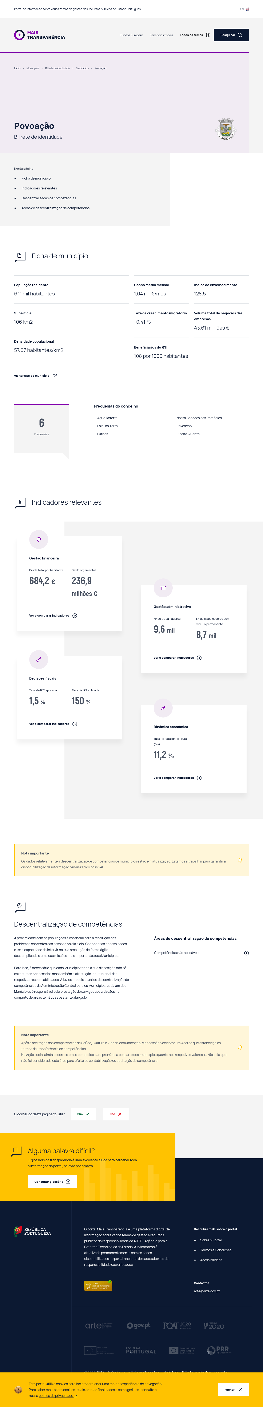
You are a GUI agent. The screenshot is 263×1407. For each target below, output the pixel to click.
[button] (201, 952)
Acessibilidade (211, 1260)
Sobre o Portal (211, 1240)
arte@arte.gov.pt (207, 1291)
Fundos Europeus (131, 35)
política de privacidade (58, 1395)
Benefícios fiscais (161, 35)
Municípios (33, 68)
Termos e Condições (215, 1250)
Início (17, 68)
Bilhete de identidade (57, 68)
